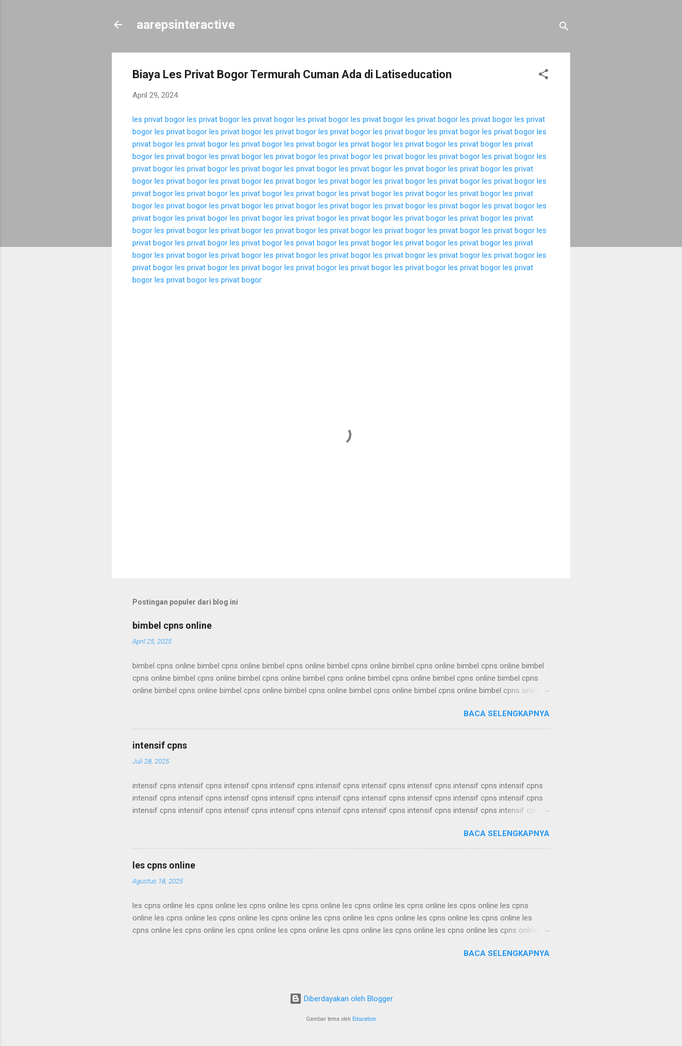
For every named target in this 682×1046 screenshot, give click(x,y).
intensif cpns (159, 745)
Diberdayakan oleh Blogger (341, 998)
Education (364, 1019)
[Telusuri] (564, 28)
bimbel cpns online (172, 625)
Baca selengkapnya (507, 713)
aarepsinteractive (186, 24)
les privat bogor (158, 119)
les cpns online (163, 865)
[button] (543, 76)
